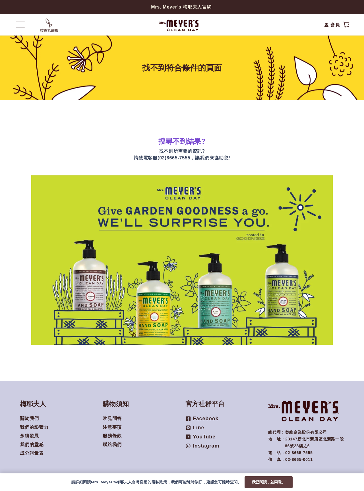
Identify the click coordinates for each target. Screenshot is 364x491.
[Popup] (49, 25)
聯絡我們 (112, 444)
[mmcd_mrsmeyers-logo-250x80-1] (179, 25)
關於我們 (29, 418)
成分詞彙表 (32, 453)
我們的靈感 (32, 444)
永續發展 (29, 435)
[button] (20, 25)
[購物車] (346, 25)
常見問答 (112, 418)
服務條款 (112, 435)
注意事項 (112, 427)
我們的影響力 (34, 427)
